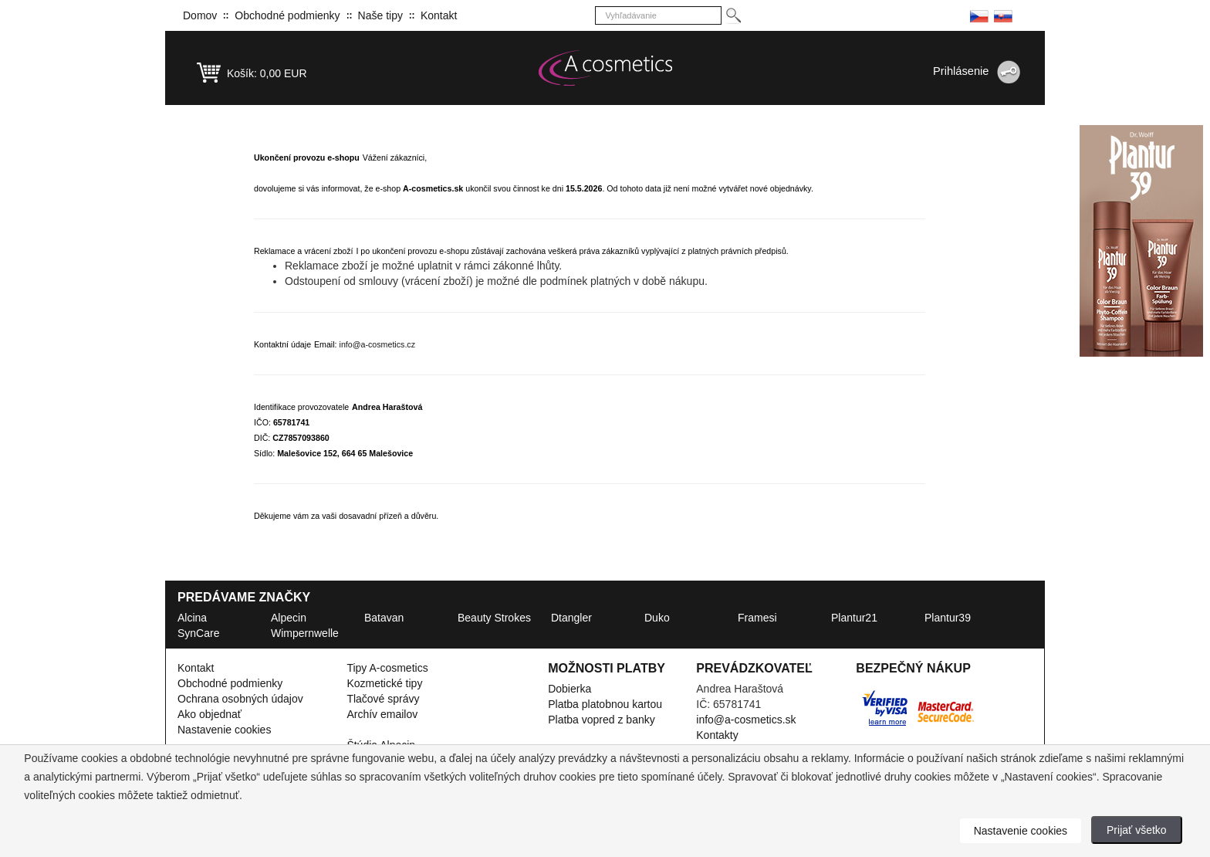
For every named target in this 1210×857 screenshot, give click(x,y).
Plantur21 (854, 617)
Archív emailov (381, 714)
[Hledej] (733, 16)
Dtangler (571, 617)
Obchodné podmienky (287, 15)
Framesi (757, 617)
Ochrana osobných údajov (240, 699)
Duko (657, 617)
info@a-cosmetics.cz (377, 344)
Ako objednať (209, 714)
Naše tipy (380, 15)
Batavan (384, 617)
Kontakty (717, 735)
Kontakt (439, 15)
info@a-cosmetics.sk (746, 719)
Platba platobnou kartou (605, 704)
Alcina (192, 617)
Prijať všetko (1137, 830)
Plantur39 (947, 617)
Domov (200, 15)
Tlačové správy (382, 699)
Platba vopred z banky (601, 719)
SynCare (198, 633)
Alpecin (288, 617)
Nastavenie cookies (224, 729)
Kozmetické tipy (384, 683)
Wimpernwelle (305, 633)
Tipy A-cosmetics (387, 668)
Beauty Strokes (494, 617)
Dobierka (569, 689)
